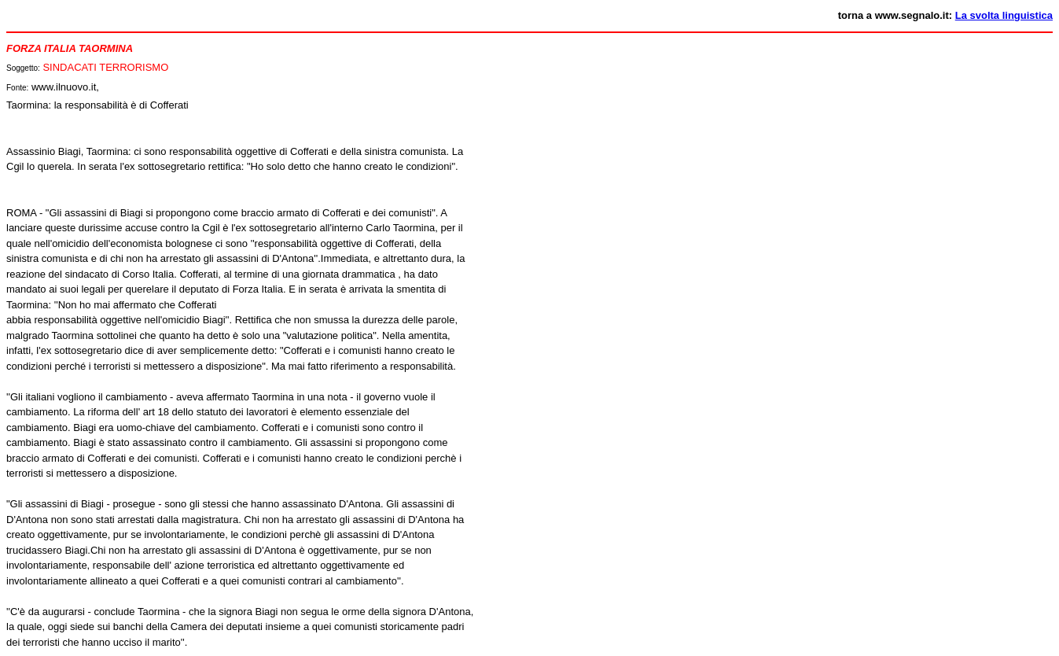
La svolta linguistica (1004, 15)
